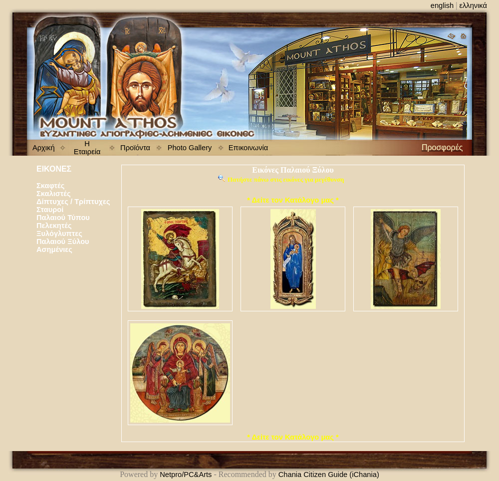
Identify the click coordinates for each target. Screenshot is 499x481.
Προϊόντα (135, 148)
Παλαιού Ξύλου (62, 241)
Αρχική (43, 148)
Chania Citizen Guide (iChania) (328, 475)
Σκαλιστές (53, 194)
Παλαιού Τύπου (63, 218)
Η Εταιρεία (87, 148)
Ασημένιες (54, 249)
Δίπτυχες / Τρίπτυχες (73, 202)
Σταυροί (49, 210)
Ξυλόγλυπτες (59, 234)
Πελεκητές (54, 226)
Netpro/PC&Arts (186, 475)
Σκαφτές (50, 186)
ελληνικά (473, 5)
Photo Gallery (190, 148)
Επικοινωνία (248, 148)
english (442, 5)
